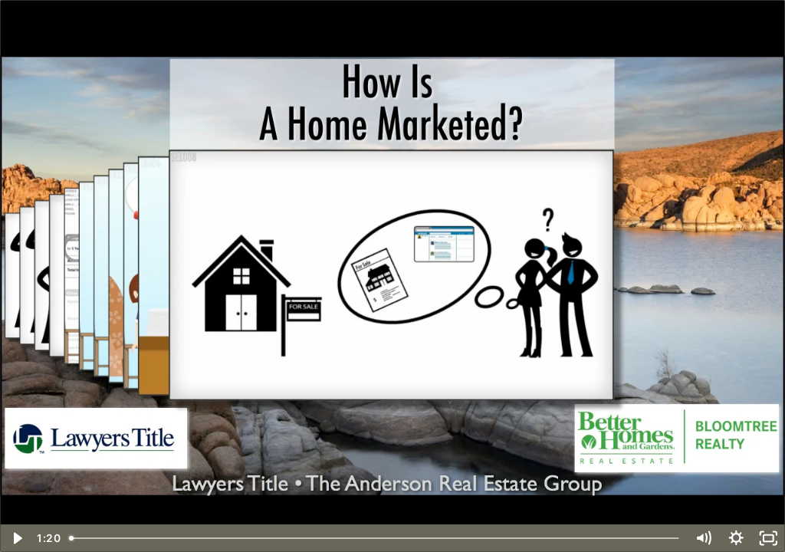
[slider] (375, 538)
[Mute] (703, 538)
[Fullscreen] (768, 538)
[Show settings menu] (736, 538)
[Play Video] (16, 538)
